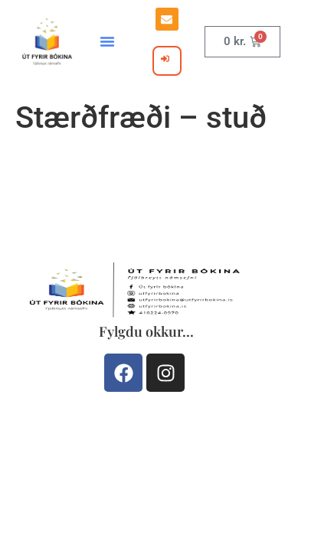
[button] (107, 41)
